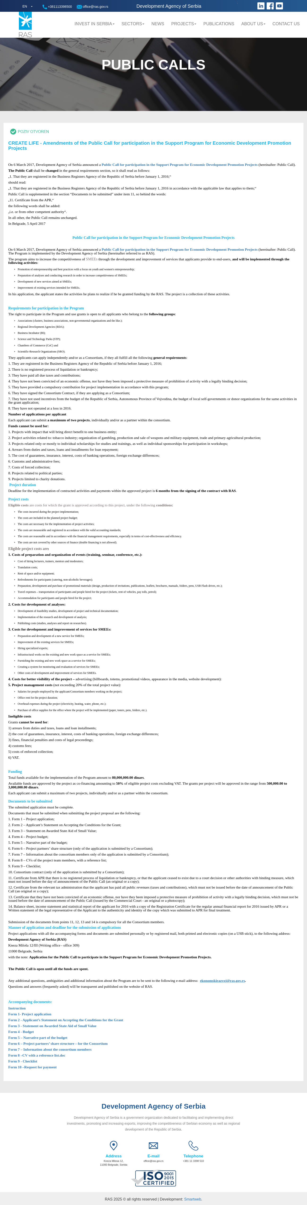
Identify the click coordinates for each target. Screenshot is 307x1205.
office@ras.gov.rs (92, 7)
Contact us (286, 23)
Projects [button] (183, 23)
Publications (218, 23)
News (157, 23)
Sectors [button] (133, 23)
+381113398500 (57, 7)
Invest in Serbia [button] (95, 23)
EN (24, 6)
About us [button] (253, 23)
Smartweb (192, 1199)
